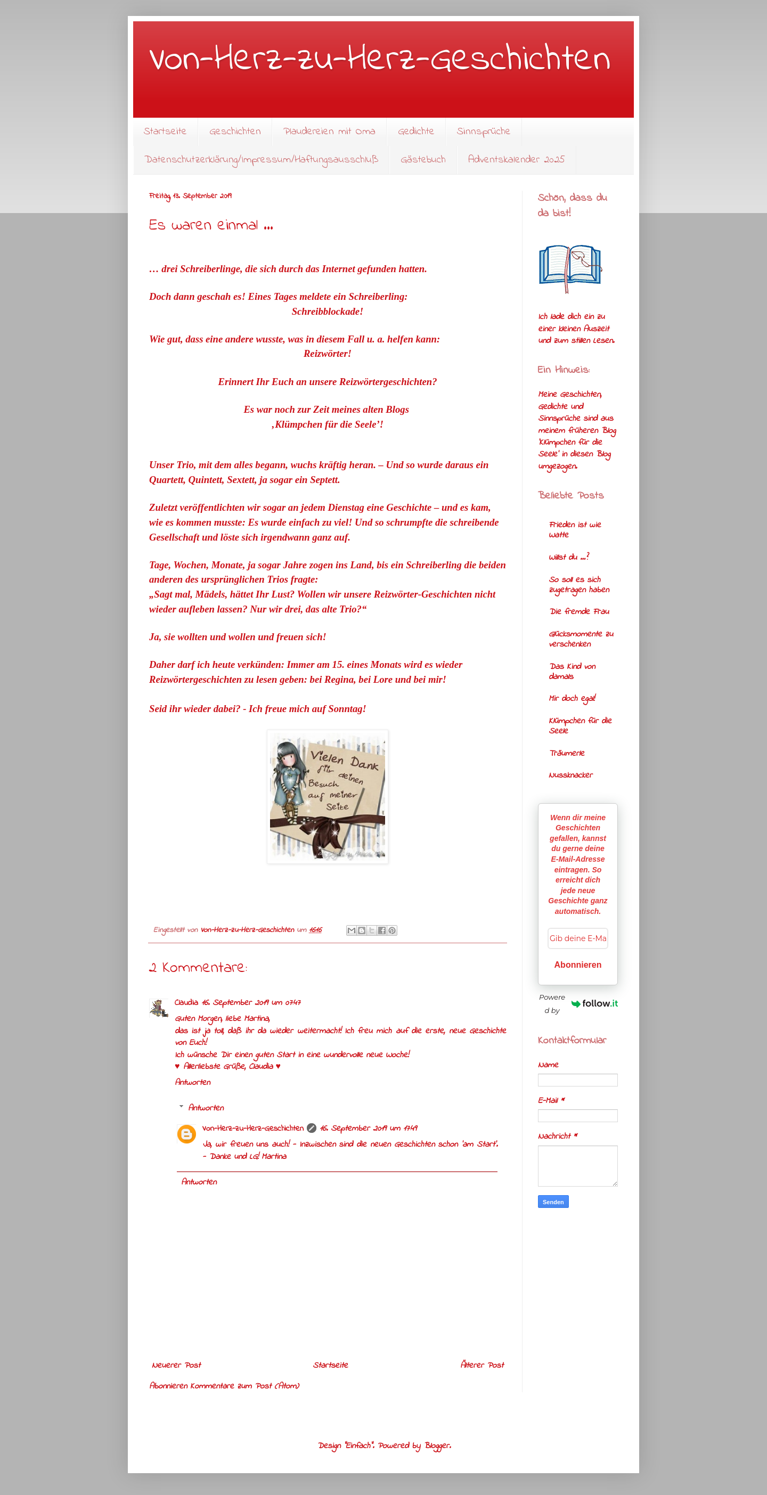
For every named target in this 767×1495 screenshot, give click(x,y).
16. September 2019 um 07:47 (250, 1002)
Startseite (165, 132)
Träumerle (566, 753)
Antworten (192, 1082)
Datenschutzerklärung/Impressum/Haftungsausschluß (261, 160)
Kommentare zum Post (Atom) (244, 1386)
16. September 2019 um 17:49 (368, 1128)
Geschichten (235, 132)
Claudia (186, 1002)
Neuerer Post (176, 1365)
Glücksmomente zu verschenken (581, 639)
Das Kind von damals (572, 671)
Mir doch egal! (571, 698)
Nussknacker (570, 775)
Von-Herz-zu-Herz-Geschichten (379, 60)
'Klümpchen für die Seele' (570, 448)
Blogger (436, 1446)
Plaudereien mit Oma (329, 132)
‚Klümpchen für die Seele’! (328, 424)
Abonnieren (578, 964)
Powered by (578, 1004)
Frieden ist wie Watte (575, 530)
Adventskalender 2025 (516, 160)
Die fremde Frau (579, 612)
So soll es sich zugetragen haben (579, 585)
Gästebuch (423, 160)
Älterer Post (481, 1365)
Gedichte (416, 132)
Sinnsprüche (484, 132)
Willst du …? (568, 557)
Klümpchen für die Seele (580, 726)
